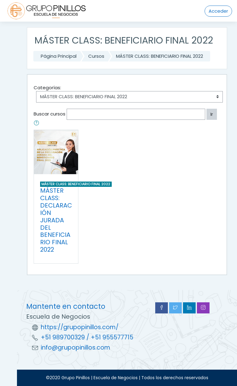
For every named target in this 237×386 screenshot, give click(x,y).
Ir (211, 114)
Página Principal (59, 56)
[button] (38, 123)
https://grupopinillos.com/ (79, 327)
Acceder (218, 11)
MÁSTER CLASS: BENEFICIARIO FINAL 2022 (159, 56)
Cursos (96, 56)
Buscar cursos (49, 114)
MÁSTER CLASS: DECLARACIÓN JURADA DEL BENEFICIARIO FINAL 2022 (56, 220)
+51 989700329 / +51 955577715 (87, 337)
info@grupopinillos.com (75, 347)
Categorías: (47, 87)
